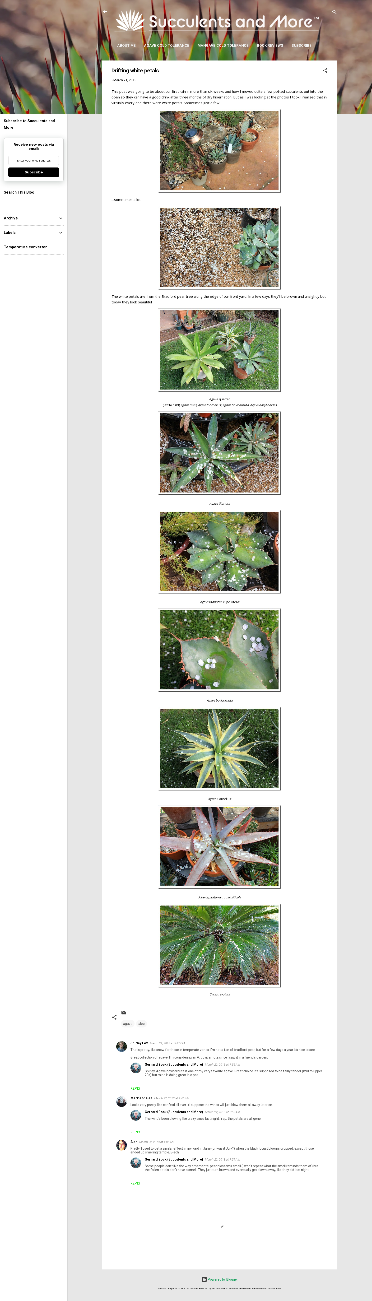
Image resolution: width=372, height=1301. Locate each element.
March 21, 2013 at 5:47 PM (167, 1043)
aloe (141, 1024)
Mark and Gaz (141, 1098)
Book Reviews (270, 45)
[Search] (334, 13)
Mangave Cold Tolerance (223, 45)
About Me (126, 45)
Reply (135, 1088)
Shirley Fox (139, 1043)
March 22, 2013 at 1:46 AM (171, 1098)
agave (127, 1024)
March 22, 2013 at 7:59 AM (222, 1159)
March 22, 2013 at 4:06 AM (156, 1142)
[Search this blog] (34, 201)
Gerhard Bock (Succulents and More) (174, 1064)
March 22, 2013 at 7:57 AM (222, 1112)
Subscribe (302, 45)
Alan (133, 1142)
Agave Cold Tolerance (166, 45)
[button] (325, 71)
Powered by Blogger (219, 1279)
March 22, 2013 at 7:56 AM (222, 1064)
